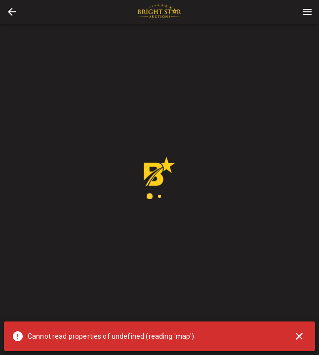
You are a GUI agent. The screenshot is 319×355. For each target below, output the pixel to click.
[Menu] (307, 12)
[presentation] (159, 12)
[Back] (12, 12)
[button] (12, 12)
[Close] (299, 336)
